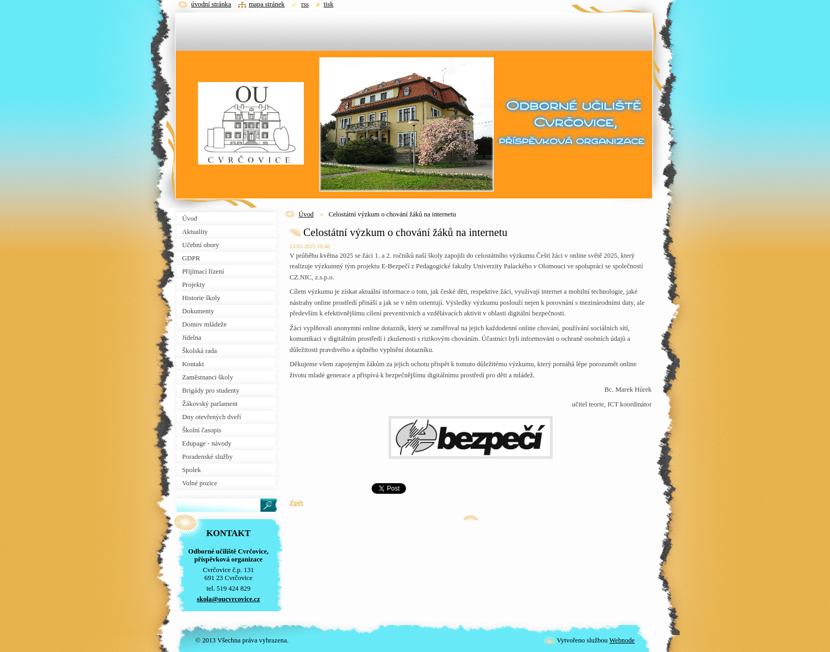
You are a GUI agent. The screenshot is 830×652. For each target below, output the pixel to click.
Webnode (622, 640)
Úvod (306, 214)
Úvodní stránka (211, 4)
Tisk (328, 4)
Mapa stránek (267, 4)
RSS (305, 4)
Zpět (296, 502)
